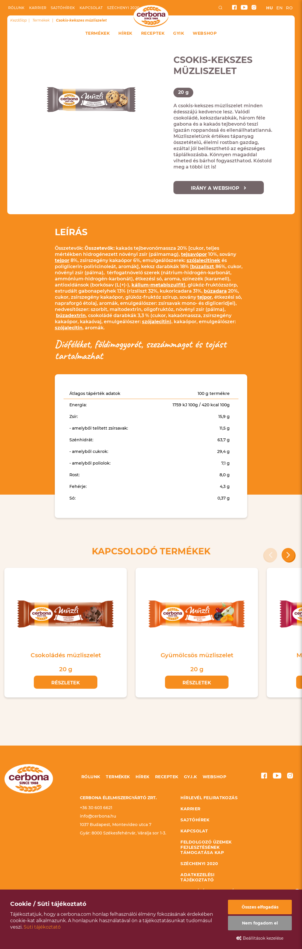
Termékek (97, 33)
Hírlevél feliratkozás (209, 797)
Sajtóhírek (63, 8)
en (279, 7)
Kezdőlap (18, 20)
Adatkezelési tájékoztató (197, 877)
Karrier (38, 8)
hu (269, 7)
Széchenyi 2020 (123, 8)
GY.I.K (190, 776)
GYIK (178, 33)
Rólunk (16, 8)
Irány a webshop (218, 188)
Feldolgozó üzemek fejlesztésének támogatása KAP (205, 847)
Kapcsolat (91, 8)
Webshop (205, 33)
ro (289, 7)
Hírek (125, 33)
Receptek (152, 33)
